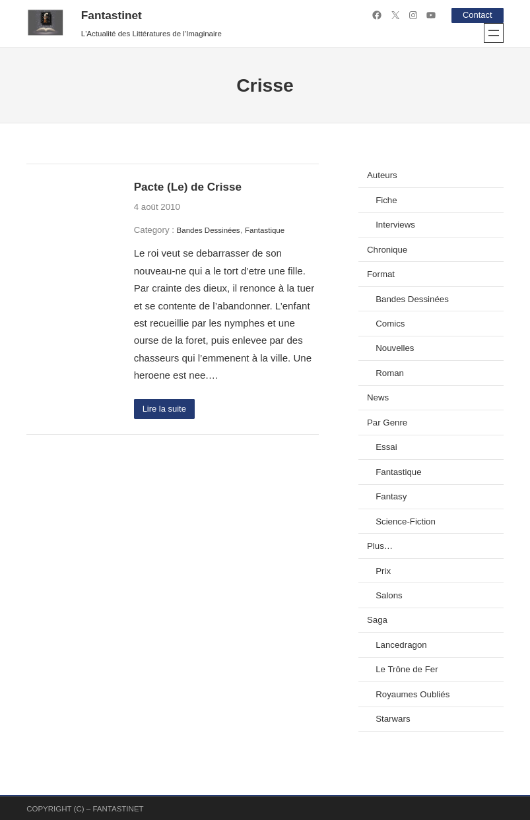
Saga (377, 620)
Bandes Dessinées (208, 230)
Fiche (386, 200)
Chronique (387, 249)
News (378, 397)
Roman (390, 372)
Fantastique (264, 230)
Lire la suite (165, 409)
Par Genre (387, 422)
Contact (476, 15)
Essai (386, 447)
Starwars (393, 719)
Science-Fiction (406, 521)
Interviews (395, 225)
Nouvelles (395, 348)
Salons (389, 595)
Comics (390, 324)
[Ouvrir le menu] (494, 32)
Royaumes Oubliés (412, 694)
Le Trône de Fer (407, 669)
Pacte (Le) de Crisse (188, 187)
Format (381, 274)
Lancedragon (401, 644)
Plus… (380, 546)
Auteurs (382, 175)
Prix (383, 570)
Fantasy (391, 496)
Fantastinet (111, 15)
